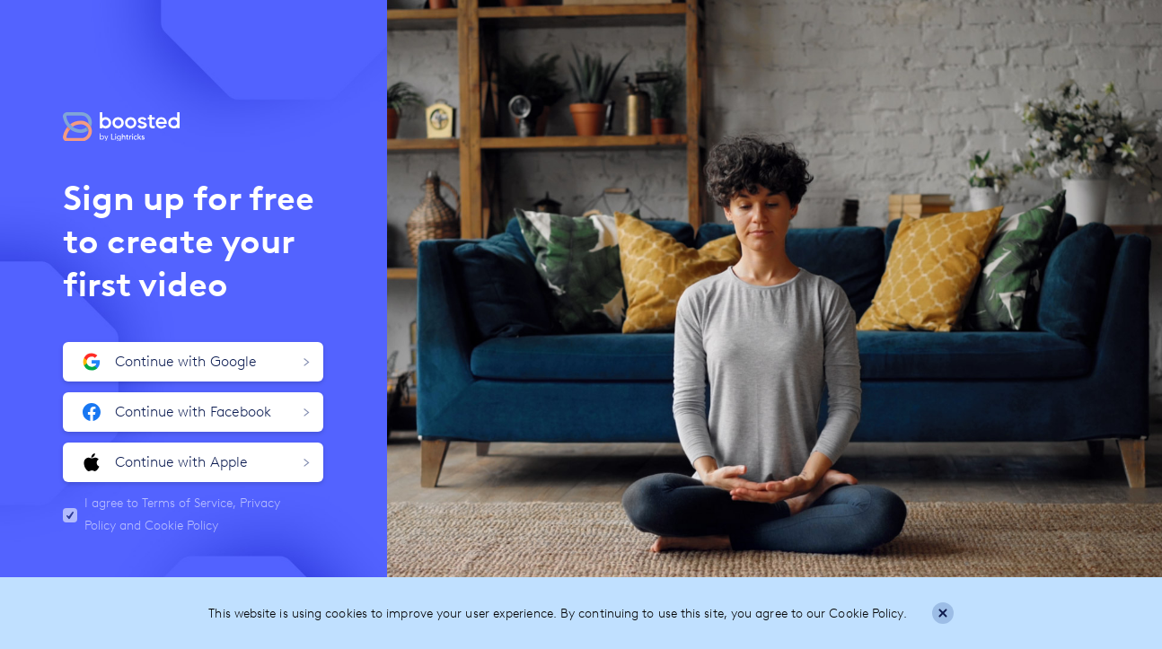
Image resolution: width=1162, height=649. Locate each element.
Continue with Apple (196, 462)
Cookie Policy (181, 525)
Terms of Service (187, 503)
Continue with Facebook (196, 412)
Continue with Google (196, 362)
